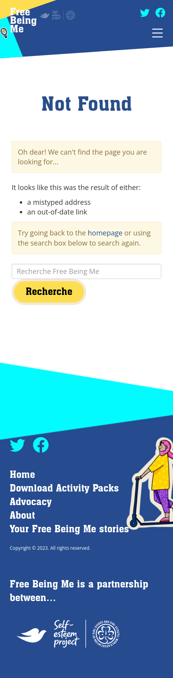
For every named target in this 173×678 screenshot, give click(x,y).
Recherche (49, 292)
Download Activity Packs (64, 488)
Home (22, 475)
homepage (105, 232)
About (22, 516)
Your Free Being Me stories (69, 529)
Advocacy (31, 502)
